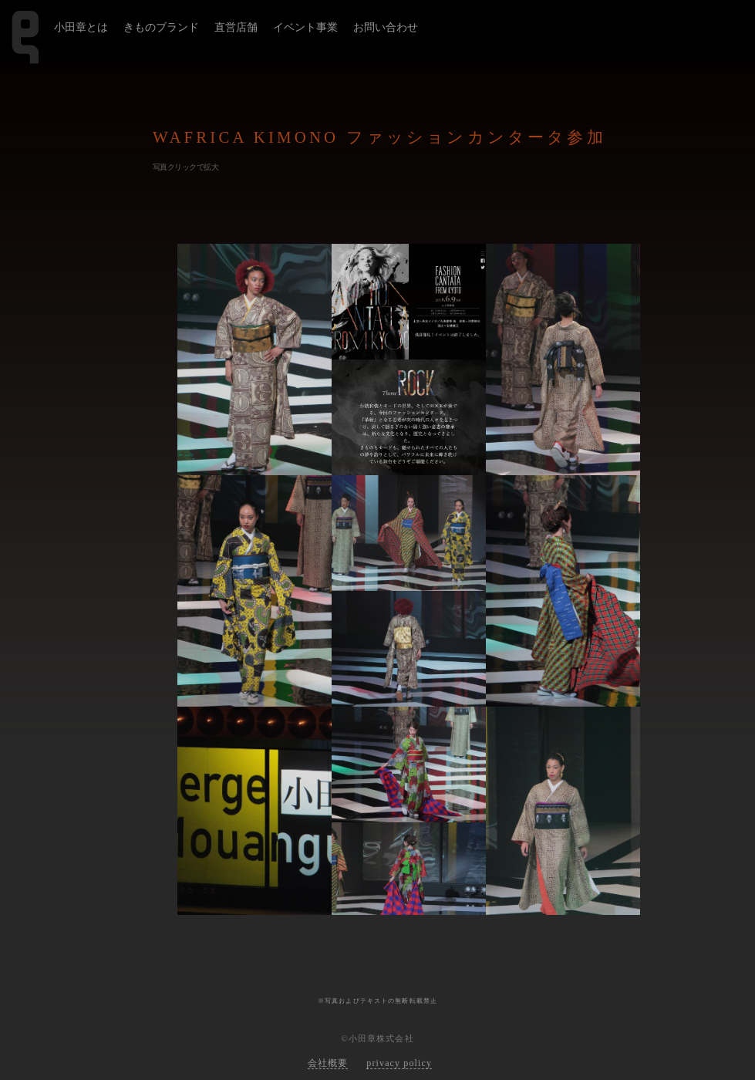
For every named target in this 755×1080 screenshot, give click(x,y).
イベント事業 (305, 27)
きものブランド (161, 27)
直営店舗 (236, 27)
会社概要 (328, 1063)
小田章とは (81, 27)
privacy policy (399, 1063)
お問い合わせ (385, 27)
